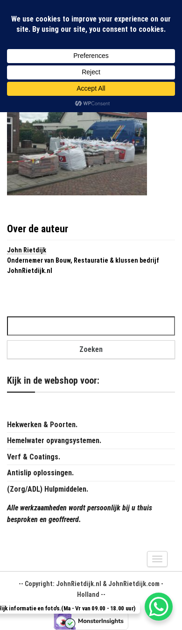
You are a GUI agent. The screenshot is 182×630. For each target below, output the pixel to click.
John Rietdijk (26, 250)
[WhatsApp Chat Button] (159, 607)
